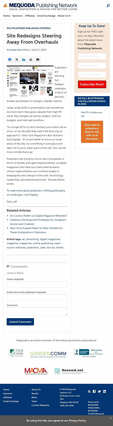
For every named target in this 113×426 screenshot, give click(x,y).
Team (34, 401)
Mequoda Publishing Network (94, 408)
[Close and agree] (110, 418)
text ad (51, 247)
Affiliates (30, 16)
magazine (12, 243)
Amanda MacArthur (18, 49)
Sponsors (17, 16)
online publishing (43, 243)
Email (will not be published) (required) (26, 292)
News (34, 397)
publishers (33, 247)
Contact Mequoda (40, 405)
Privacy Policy (77, 420)
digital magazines (50, 239)
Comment (12, 305)
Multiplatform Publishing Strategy (29, 28)
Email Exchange (46, 16)
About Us (63, 16)
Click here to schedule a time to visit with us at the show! (92, 131)
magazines (25, 243)
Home (6, 16)
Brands (35, 393)
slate (43, 247)
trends (59, 247)
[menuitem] (7, 16)
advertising (32, 239)
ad (23, 239)
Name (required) (15, 279)
